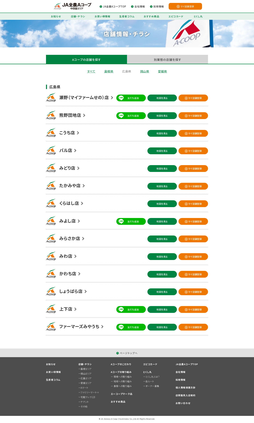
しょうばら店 (71, 291)
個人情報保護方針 (186, 387)
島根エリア (86, 368)
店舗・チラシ (78, 16)
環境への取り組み (123, 376)
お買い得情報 (102, 16)
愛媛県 (162, 71)
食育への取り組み (123, 386)
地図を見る (162, 98)
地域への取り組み (123, 381)
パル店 (65, 150)
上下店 (65, 309)
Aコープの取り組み (121, 372)
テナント (85, 401)
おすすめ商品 (151, 16)
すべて (91, 71)
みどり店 (67, 168)
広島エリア (86, 378)
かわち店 (67, 273)
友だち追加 (133, 98)
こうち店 (67, 132)
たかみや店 (70, 185)
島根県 (108, 71)
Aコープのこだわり (121, 364)
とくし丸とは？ (152, 376)
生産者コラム (127, 16)
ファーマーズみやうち (79, 326)
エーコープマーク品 (122, 393)
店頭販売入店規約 (186, 395)
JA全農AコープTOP (187, 364)
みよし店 (67, 221)
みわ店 (65, 256)
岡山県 (144, 71)
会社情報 (181, 372)
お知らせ (56, 16)
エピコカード (175, 16)
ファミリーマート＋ (90, 392)
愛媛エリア (86, 383)
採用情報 (181, 379)
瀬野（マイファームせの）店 (84, 97)
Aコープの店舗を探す (86, 59)
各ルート (149, 381)
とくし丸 (198, 16)
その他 (84, 406)
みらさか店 (69, 238)
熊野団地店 (70, 115)
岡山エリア (86, 373)
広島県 (126, 71)
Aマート (84, 387)
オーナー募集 (152, 386)
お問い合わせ (183, 403)
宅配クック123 (88, 397)
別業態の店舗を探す (167, 59)
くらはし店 (69, 203)
